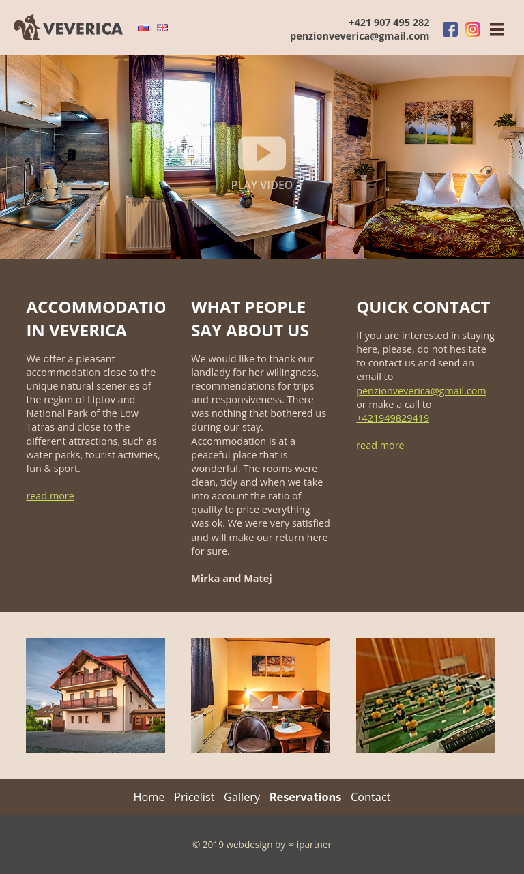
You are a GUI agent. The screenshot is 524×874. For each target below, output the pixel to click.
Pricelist (194, 796)
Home (148, 796)
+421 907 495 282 (389, 22)
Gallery (242, 796)
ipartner (314, 844)
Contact (371, 796)
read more (50, 495)
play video (262, 161)
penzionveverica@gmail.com (359, 35)
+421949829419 (392, 417)
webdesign (249, 844)
